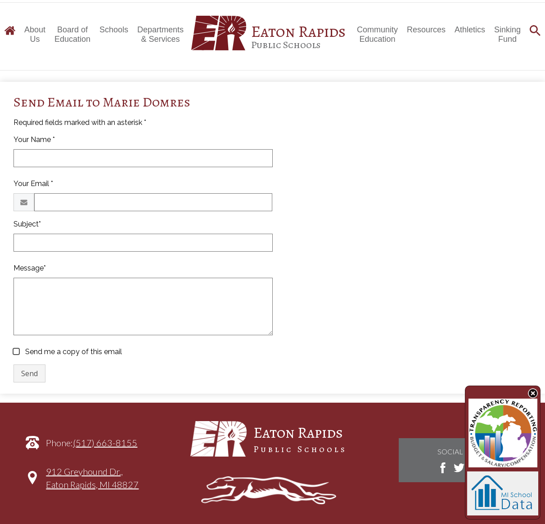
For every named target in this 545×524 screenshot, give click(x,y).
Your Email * (33, 183)
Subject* (27, 224)
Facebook (442, 467)
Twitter (459, 467)
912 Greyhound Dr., (92, 482)
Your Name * (34, 139)
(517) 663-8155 (105, 442)
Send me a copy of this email (72, 351)
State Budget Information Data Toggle (532, 393)
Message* (30, 268)
